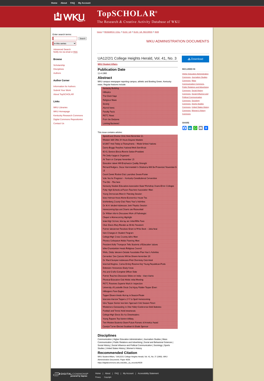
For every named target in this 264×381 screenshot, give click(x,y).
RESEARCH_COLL (112, 32)
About (107, 373)
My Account (128, 373)
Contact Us (58, 123)
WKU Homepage (61, 111)
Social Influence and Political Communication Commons (195, 97)
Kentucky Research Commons (68, 115)
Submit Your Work (62, 90)
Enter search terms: (62, 34)
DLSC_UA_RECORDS (143, 32)
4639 (157, 32)
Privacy (98, 377)
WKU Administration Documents (177, 41)
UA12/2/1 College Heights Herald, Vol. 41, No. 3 (137, 58)
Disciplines (58, 69)
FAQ (117, 373)
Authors (57, 73)
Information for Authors (64, 86)
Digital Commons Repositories (68, 119)
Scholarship (59, 65)
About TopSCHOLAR (63, 94)
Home (99, 32)
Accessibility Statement (148, 373)
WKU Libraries (60, 107)
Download (195, 59)
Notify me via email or (65, 52)
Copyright (107, 377)
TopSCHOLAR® (152, 16)
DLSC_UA (127, 32)
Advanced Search (62, 49)
